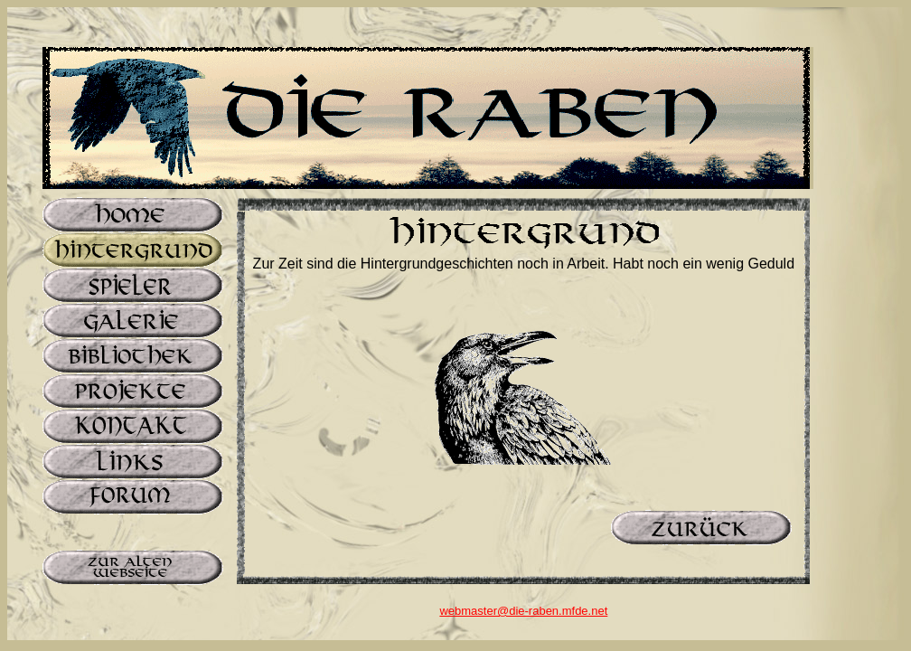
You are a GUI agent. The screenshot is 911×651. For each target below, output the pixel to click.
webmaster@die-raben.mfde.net (523, 611)
